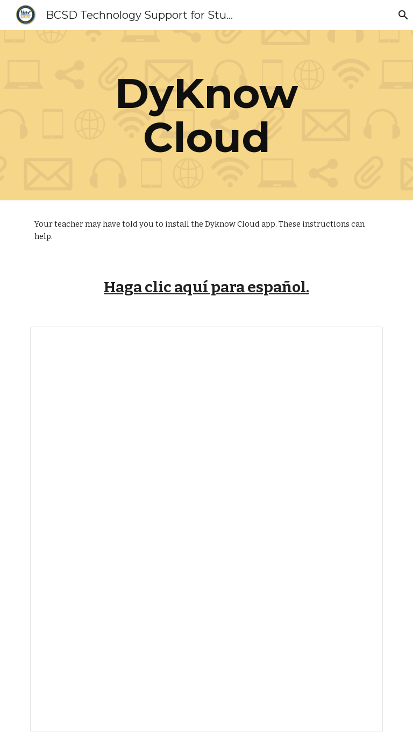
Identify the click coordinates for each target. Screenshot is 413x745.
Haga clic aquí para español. (206, 287)
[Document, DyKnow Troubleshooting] (206, 529)
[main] (206, 115)
